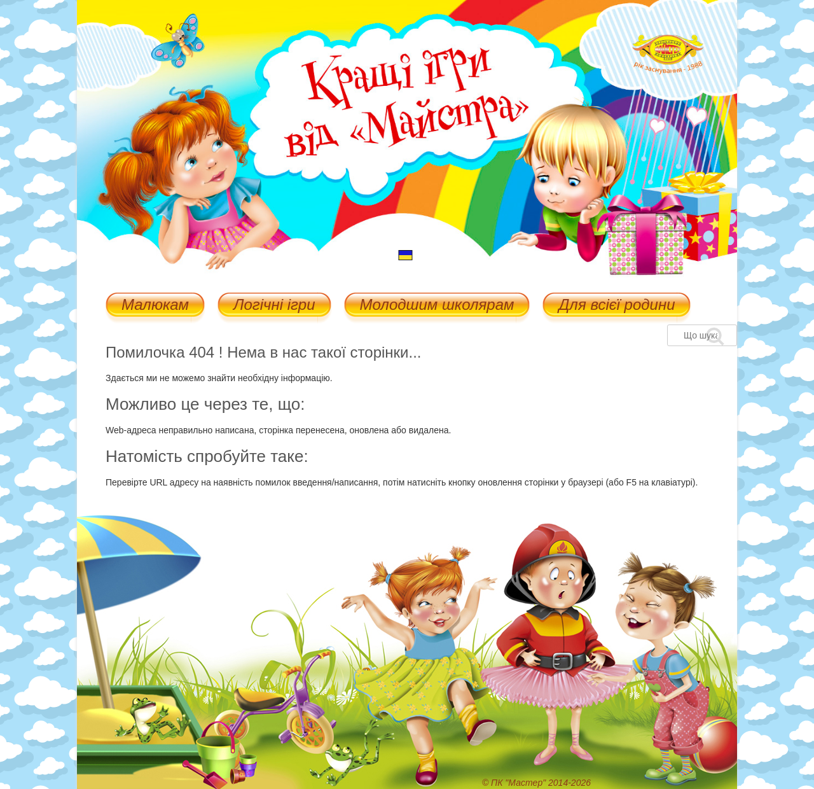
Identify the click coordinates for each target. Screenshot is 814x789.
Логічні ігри (274, 305)
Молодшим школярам (437, 305)
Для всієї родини (616, 305)
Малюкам (155, 305)
